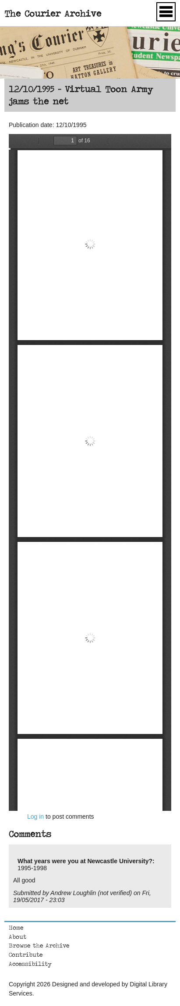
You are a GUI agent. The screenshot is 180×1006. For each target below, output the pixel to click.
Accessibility (30, 964)
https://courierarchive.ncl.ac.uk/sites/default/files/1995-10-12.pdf (90, 472)
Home (16, 927)
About (17, 937)
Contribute (25, 954)
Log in (35, 816)
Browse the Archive (39, 945)
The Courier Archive (52, 13)
